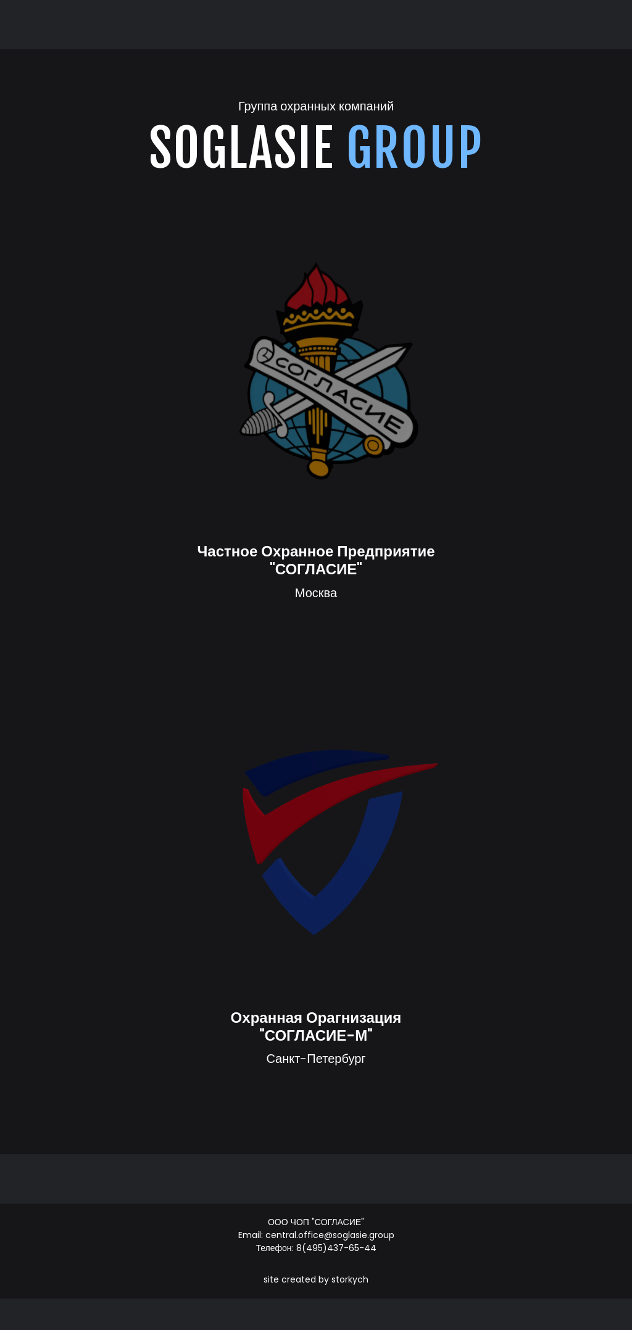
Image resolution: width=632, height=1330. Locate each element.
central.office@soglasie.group (329, 1235)
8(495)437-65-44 (336, 1248)
